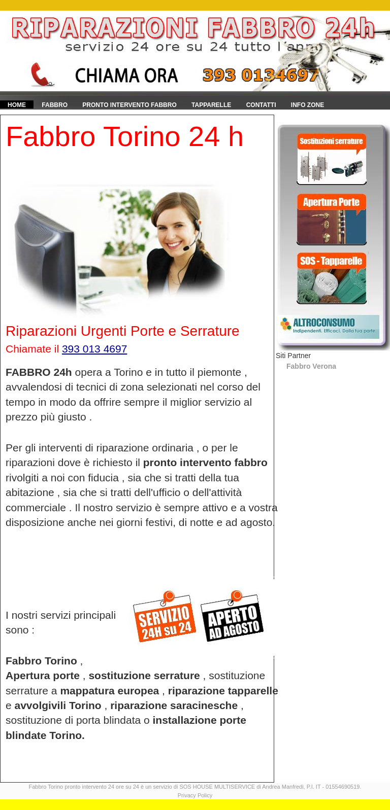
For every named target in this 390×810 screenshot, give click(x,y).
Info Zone (307, 105)
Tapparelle (211, 105)
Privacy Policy (195, 795)
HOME (17, 105)
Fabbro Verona (311, 366)
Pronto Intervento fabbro (129, 105)
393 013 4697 (94, 349)
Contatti (261, 105)
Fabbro (55, 105)
